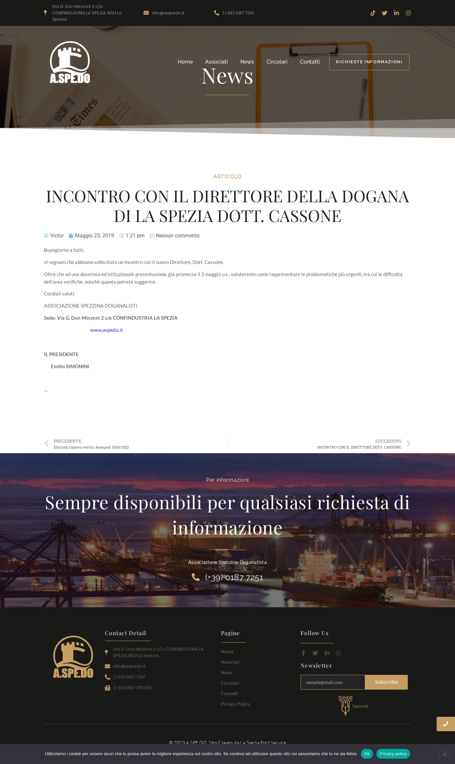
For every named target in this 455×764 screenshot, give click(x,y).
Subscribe (386, 682)
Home (185, 62)
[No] (444, 753)
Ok (367, 753)
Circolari (277, 62)
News (247, 62)
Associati (216, 62)
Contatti (310, 62)
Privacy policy (393, 753)
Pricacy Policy (235, 704)
